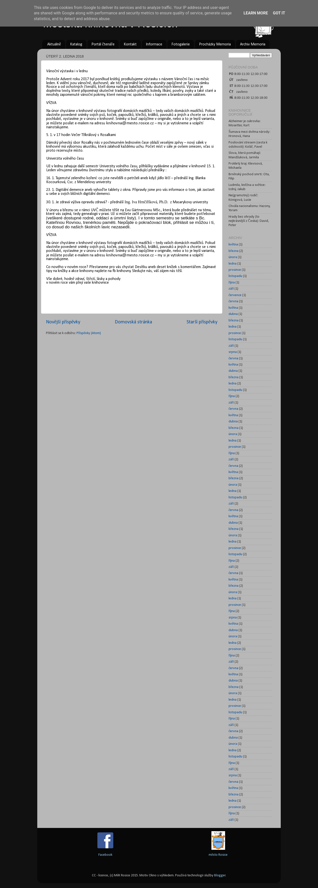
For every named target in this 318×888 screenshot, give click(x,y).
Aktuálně (54, 44)
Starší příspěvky (202, 322)
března (233, 251)
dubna (233, 314)
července (235, 295)
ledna (233, 264)
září (231, 289)
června (233, 301)
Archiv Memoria (252, 44)
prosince (235, 270)
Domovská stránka (133, 322)
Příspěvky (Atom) (89, 333)
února (233, 257)
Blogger (220, 875)
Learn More (255, 13)
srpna (233, 352)
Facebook (105, 855)
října (232, 282)
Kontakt (130, 44)
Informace (154, 44)
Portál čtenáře (102, 44)
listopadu (235, 276)
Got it (279, 13)
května (233, 244)
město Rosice (218, 855)
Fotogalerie (180, 44)
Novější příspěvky (63, 322)
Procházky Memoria (215, 44)
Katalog (76, 44)
